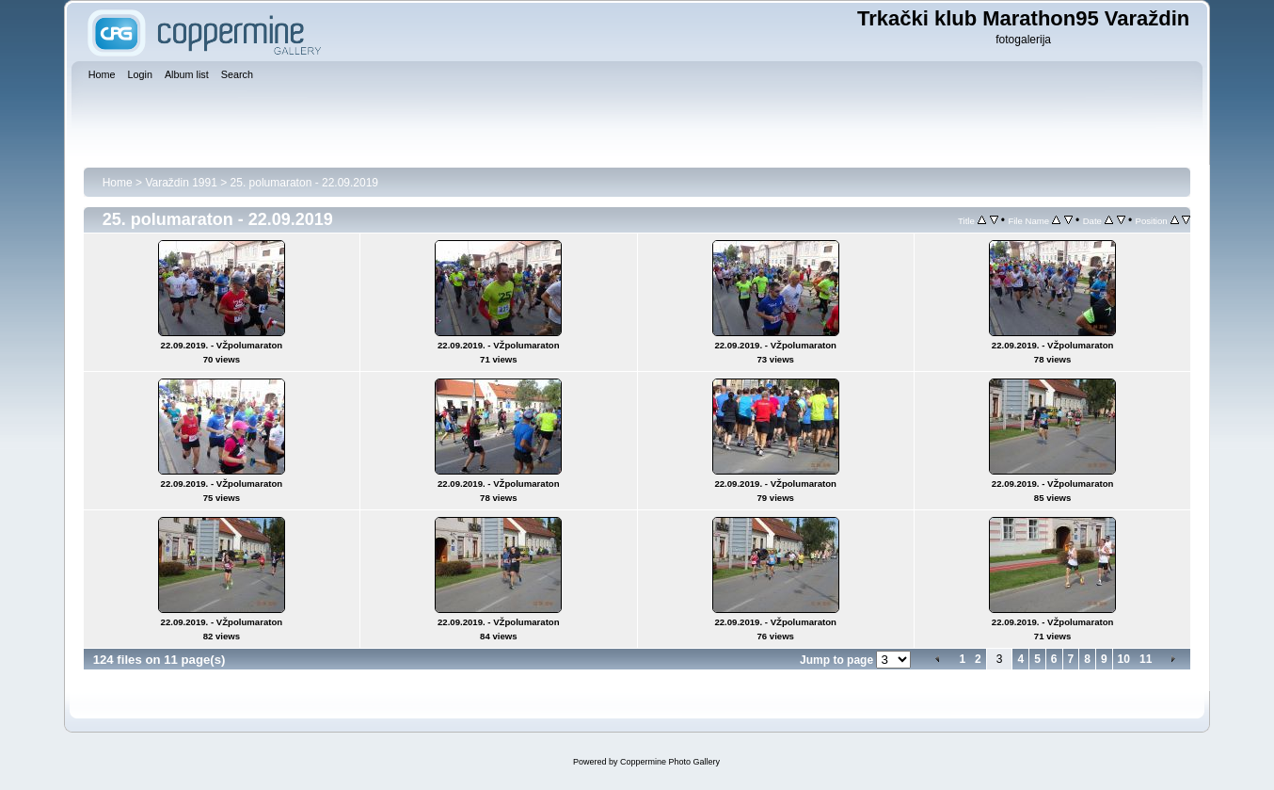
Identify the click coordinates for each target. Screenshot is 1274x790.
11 (1145, 659)
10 (1124, 659)
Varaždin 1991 (181, 182)
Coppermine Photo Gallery (670, 761)
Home (118, 182)
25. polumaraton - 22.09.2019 (304, 182)
